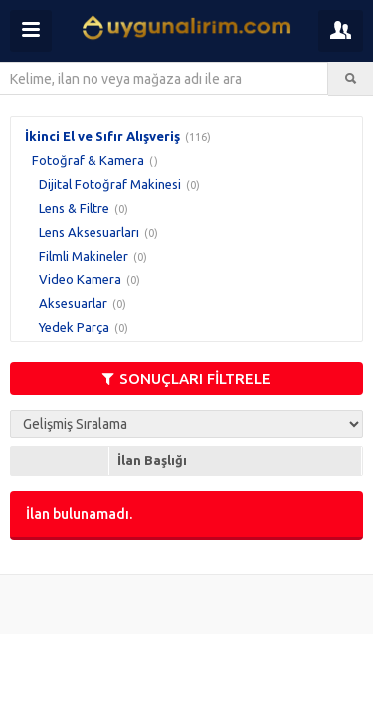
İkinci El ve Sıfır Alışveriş (102, 136)
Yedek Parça (74, 327)
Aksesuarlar (73, 303)
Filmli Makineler (83, 256)
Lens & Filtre (74, 208)
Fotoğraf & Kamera (88, 160)
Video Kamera (80, 279)
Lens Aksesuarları (89, 232)
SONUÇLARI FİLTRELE (186, 378)
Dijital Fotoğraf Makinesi (110, 184)
